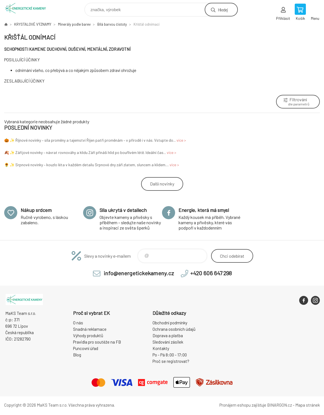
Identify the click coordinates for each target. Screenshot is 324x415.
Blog (77, 354)
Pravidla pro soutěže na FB (97, 341)
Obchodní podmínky (170, 322)
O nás (78, 322)
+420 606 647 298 (211, 273)
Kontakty (161, 348)
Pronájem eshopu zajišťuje (242, 404)
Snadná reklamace (90, 329)
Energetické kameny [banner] (29, 8)
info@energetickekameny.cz (139, 273)
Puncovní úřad (85, 348)
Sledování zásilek (168, 341)
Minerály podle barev (74, 24)
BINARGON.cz (279, 404)
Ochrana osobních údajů (174, 329)
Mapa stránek (307, 404)
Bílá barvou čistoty (112, 24)
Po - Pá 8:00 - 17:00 (170, 354)
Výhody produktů (88, 335)
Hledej (223, 9)
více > (181, 140)
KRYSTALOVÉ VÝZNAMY (32, 24)
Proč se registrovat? (171, 361)
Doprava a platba (168, 335)
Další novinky (162, 183)
